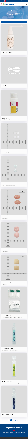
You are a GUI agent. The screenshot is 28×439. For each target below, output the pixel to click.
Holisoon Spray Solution (7, 52)
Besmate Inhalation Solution (7, 315)
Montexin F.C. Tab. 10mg (7, 282)
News (8, 432)
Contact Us (11, 434)
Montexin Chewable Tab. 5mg (8, 249)
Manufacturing (17, 432)
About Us (5, 432)
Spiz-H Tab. (4, 85)
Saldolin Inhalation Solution (7, 414)
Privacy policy (16, 434)
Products (11, 432)
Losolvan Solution (5, 118)
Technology (22, 432)
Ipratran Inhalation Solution (7, 381)
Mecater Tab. (4, 184)
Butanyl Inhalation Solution (7, 348)
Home (7, 13)
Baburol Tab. (4, 151)
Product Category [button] (14, 22)
